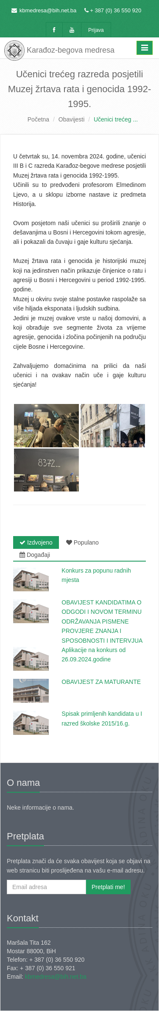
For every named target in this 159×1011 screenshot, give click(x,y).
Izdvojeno (36, 542)
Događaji (35, 554)
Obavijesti (71, 119)
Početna (38, 119)
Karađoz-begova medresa (59, 48)
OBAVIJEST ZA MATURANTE (101, 681)
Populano (82, 542)
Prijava (96, 30)
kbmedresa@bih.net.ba (48, 10)
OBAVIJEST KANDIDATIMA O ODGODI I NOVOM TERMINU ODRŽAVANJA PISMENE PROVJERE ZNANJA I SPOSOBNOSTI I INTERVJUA (101, 621)
